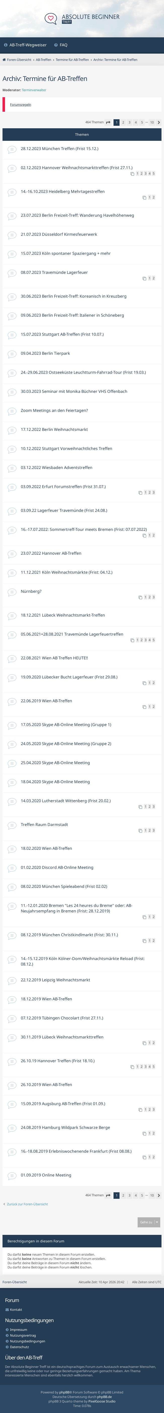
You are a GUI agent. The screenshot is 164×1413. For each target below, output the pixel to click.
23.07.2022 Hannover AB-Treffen (51, 553)
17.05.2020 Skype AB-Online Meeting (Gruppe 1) (66, 724)
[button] (108, 122)
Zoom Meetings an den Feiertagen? (54, 410)
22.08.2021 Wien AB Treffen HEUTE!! (54, 658)
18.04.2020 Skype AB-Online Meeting (55, 781)
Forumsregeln (20, 104)
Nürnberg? (31, 591)
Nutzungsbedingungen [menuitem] (27, 1341)
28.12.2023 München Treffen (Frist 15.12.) (59, 148)
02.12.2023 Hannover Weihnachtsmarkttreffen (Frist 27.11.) (77, 167)
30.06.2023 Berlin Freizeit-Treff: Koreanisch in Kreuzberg (74, 296)
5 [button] (142, 122)
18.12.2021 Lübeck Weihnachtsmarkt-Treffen (63, 615)
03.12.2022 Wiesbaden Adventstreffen (56, 467)
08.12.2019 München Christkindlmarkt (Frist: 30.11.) (69, 934)
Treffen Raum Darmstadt (44, 824)
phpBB (64, 1392)
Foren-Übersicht (15, 1282)
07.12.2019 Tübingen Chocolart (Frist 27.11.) (62, 1018)
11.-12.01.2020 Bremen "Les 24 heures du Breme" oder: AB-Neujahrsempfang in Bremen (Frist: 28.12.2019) (76, 908)
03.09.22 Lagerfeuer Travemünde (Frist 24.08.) (64, 510)
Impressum (18, 1329)
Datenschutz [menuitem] (19, 1347)
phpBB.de (104, 1396)
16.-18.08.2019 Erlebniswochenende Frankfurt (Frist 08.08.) (76, 1151)
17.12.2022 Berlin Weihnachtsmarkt (54, 429)
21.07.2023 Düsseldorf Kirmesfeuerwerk (59, 234)
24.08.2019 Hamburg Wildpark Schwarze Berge (65, 1127)
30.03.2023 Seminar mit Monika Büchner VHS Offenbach (74, 391)
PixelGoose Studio (102, 1401)
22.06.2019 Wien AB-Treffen (46, 700)
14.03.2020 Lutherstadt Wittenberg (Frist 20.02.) (66, 800)
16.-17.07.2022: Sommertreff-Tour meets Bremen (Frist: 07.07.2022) (84, 529)
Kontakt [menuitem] (16, 1309)
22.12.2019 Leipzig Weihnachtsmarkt (55, 980)
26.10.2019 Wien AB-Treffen (46, 1084)
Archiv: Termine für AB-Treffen (45, 78)
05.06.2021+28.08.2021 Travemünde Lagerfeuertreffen (72, 634)
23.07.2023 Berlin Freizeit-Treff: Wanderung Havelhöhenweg (77, 215)
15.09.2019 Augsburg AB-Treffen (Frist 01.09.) (63, 1103)
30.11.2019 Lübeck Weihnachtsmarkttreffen (62, 1037)
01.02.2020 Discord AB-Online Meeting (57, 867)
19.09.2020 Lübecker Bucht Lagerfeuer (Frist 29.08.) (69, 677)
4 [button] (136, 122)
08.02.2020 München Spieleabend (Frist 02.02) (64, 886)
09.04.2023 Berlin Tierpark (45, 353)
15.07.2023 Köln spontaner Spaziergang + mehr (66, 253)
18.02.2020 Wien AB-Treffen (46, 848)
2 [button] (123, 122)
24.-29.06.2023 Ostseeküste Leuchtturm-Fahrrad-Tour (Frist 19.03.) (83, 372)
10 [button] (152, 122)
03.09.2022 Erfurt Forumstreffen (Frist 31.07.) (63, 486)
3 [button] (129, 122)
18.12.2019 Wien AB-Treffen (46, 999)
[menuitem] (25, 45)
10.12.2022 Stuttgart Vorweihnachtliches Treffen (66, 448)
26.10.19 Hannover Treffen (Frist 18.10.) (58, 1061)
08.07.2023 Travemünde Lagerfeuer (54, 272)
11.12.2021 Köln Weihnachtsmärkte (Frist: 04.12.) (67, 572)
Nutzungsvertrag (23, 1335)
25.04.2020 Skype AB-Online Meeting (55, 762)
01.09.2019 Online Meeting (46, 1175)
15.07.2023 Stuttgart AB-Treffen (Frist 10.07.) (62, 334)
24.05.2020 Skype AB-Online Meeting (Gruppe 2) (66, 743)
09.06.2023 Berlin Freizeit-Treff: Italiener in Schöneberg (72, 315)
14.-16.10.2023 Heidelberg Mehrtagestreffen (63, 191)
